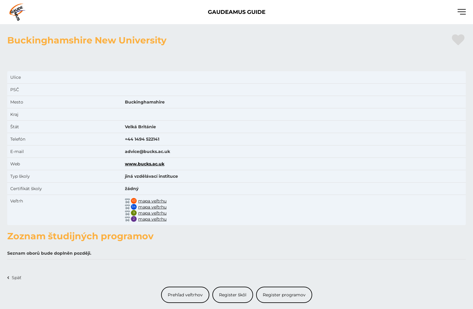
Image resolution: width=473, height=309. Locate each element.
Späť (16, 277)
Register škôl (232, 295)
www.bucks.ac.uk (144, 164)
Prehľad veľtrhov (185, 295)
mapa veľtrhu (152, 201)
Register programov (284, 295)
